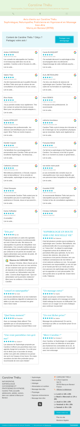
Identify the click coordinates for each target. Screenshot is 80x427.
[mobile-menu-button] (66, 14)
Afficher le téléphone (64, 389)
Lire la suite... (8, 67)
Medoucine (47, 425)
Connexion (74, 425)
